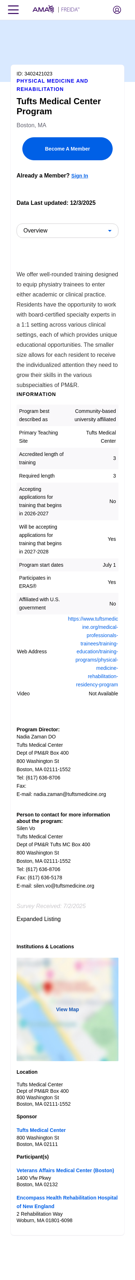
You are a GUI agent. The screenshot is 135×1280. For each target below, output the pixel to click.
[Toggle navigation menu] (13, 9)
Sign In (79, 176)
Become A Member (67, 149)
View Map (67, 1009)
